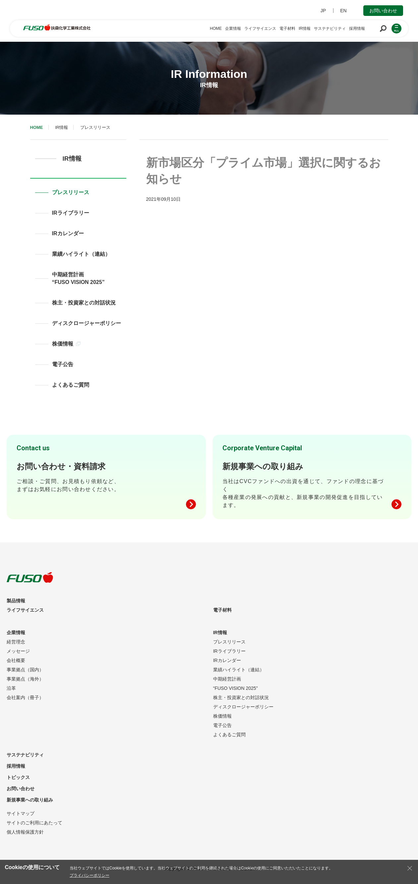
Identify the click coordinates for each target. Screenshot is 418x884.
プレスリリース (70, 192)
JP (323, 10)
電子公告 (62, 364)
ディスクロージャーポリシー (86, 323)
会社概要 (16, 660)
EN (343, 10)
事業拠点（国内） (25, 669)
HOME (36, 127)
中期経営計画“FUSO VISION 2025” (78, 278)
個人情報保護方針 (25, 832)
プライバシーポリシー (89, 875)
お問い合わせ (383, 10)
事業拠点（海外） (25, 679)
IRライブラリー (70, 213)
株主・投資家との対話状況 (84, 302)
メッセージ (18, 651)
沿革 (11, 688)
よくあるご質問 (70, 385)
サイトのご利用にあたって (34, 822)
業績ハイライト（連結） (81, 254)
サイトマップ (20, 813)
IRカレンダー (68, 233)
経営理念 (16, 641)
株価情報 (66, 344)
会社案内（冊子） (25, 697)
